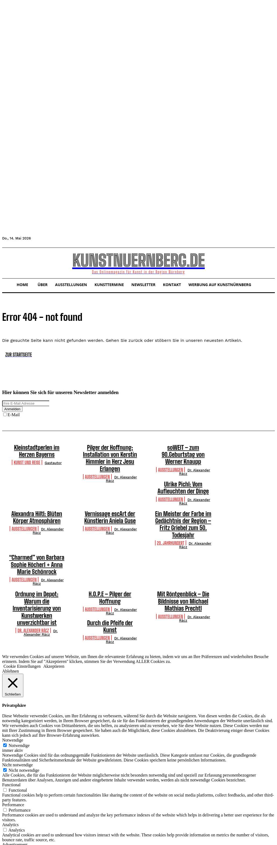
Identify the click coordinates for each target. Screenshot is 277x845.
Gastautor (53, 460)
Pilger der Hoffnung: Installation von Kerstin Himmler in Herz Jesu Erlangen (110, 452)
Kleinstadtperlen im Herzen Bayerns (36, 450)
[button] (8, 262)
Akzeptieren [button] (53, 627)
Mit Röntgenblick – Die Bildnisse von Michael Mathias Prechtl (183, 572)
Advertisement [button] (14, 805)
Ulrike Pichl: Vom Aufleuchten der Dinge (183, 477)
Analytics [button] (10, 785)
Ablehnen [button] (10, 632)
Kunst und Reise (27, 460)
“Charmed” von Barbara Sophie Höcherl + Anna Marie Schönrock (36, 539)
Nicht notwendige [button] (17, 725)
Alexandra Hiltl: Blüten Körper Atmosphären (36, 504)
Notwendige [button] (12, 700)
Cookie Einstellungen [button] (22, 627)
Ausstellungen (97, 465)
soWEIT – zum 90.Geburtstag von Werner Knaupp (183, 450)
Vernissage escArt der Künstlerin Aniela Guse (110, 504)
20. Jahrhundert (170, 519)
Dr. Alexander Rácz (121, 468)
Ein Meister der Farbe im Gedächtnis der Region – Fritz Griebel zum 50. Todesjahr (183, 506)
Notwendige (19, 706)
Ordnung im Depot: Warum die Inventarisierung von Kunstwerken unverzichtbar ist (36, 572)
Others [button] (8, 825)
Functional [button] (11, 745)
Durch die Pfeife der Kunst (36, 591)
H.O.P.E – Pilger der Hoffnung (110, 566)
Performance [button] (13, 765)
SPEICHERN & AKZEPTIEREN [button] (31, 840)
